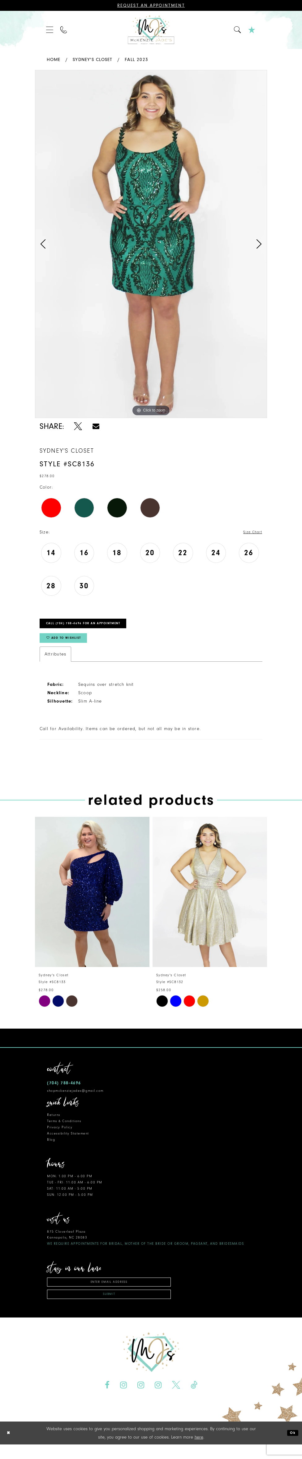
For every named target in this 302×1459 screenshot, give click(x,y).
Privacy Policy (59, 1136)
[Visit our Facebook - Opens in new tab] (107, 1399)
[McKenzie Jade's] (151, 30)
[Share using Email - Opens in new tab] (96, 426)
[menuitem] (50, 30)
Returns (53, 1123)
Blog (51, 1148)
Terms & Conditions (64, 1130)
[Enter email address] (109, 1292)
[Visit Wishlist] (252, 30)
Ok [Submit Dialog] (291, 1447)
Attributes (55, 662)
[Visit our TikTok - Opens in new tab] (193, 1399)
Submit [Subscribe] (109, 1307)
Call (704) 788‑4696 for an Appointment (96, 627)
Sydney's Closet (92, 59)
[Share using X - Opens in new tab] (78, 426)
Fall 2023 (136, 59)
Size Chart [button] (250, 532)
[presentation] (92, 900)
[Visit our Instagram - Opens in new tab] (123, 1399)
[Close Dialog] (9, 1447)
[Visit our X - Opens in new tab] (175, 1399)
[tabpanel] (151, 244)
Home (54, 59)
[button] (50, 30)
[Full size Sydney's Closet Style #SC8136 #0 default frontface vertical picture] (151, 244)
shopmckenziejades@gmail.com (75, 1099)
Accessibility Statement (68, 1142)
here (199, 1451)
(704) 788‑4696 (64, 1091)
